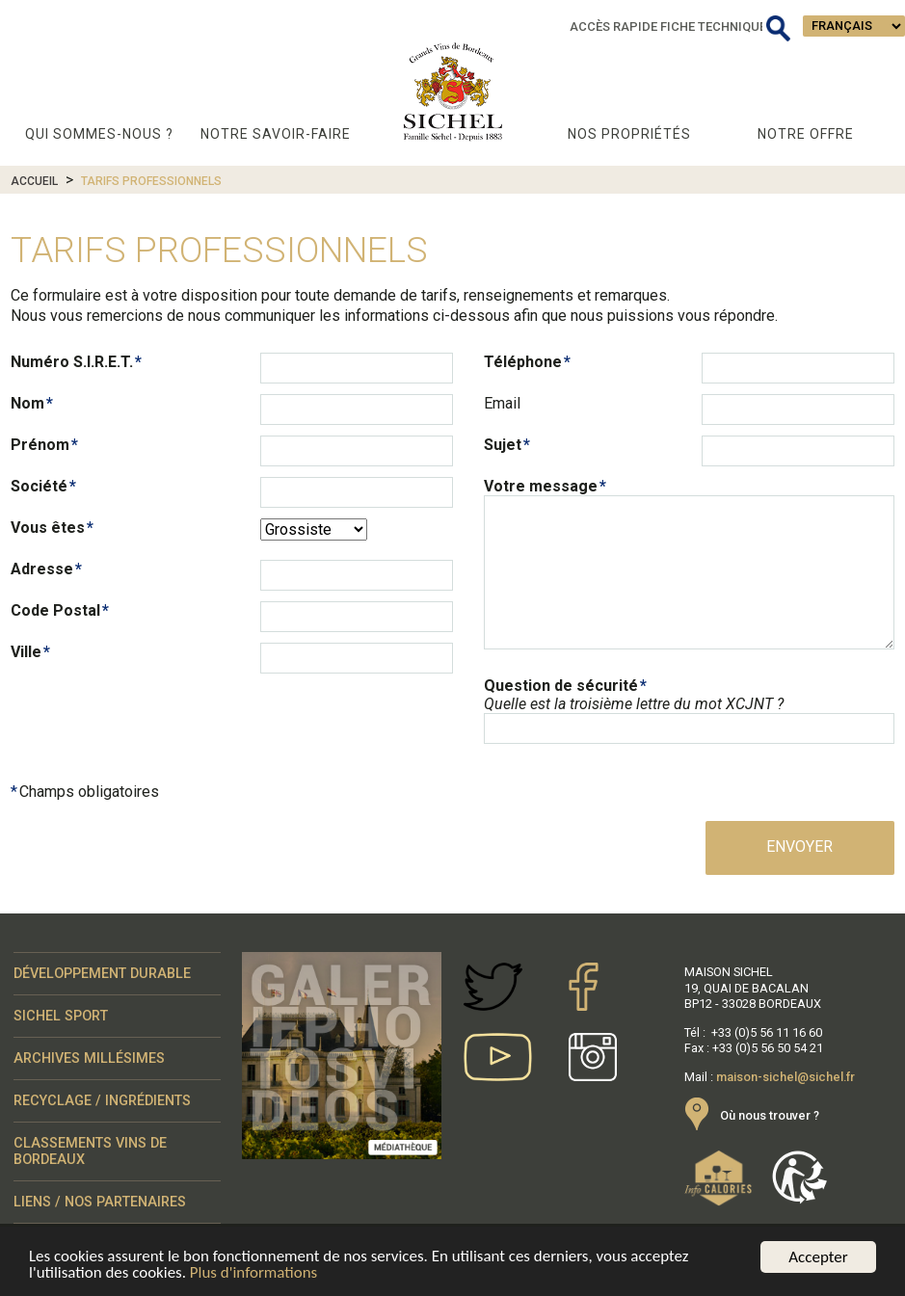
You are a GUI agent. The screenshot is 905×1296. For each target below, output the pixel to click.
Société (39, 486)
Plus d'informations (254, 1275)
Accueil (34, 181)
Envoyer (799, 846)
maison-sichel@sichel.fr (785, 1077)
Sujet (502, 445)
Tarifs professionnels (151, 181)
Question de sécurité (561, 685)
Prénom (40, 445)
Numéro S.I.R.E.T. (72, 362)
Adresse (42, 569)
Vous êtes (48, 527)
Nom (27, 403)
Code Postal (55, 610)
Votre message (541, 486)
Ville (26, 652)
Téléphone (523, 362)
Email (502, 403)
